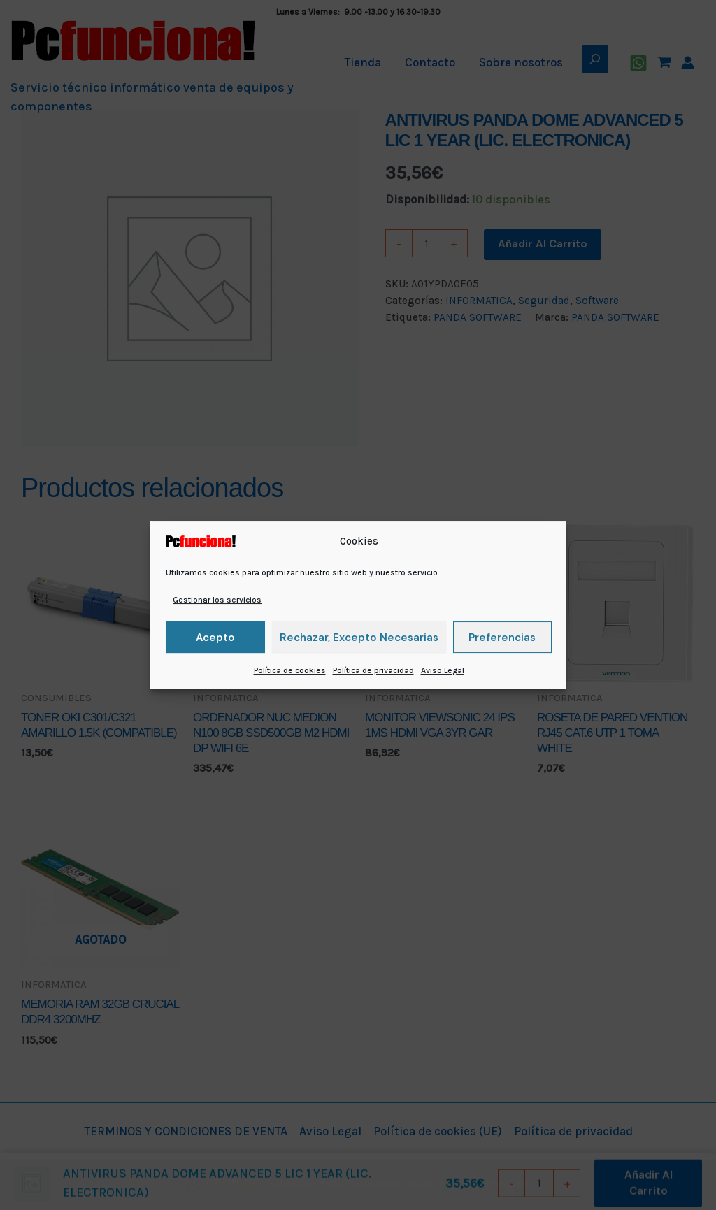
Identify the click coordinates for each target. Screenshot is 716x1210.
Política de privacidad (373, 670)
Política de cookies (290, 670)
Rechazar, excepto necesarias (359, 637)
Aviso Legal (442, 670)
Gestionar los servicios (217, 600)
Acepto (215, 637)
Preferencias (502, 637)
